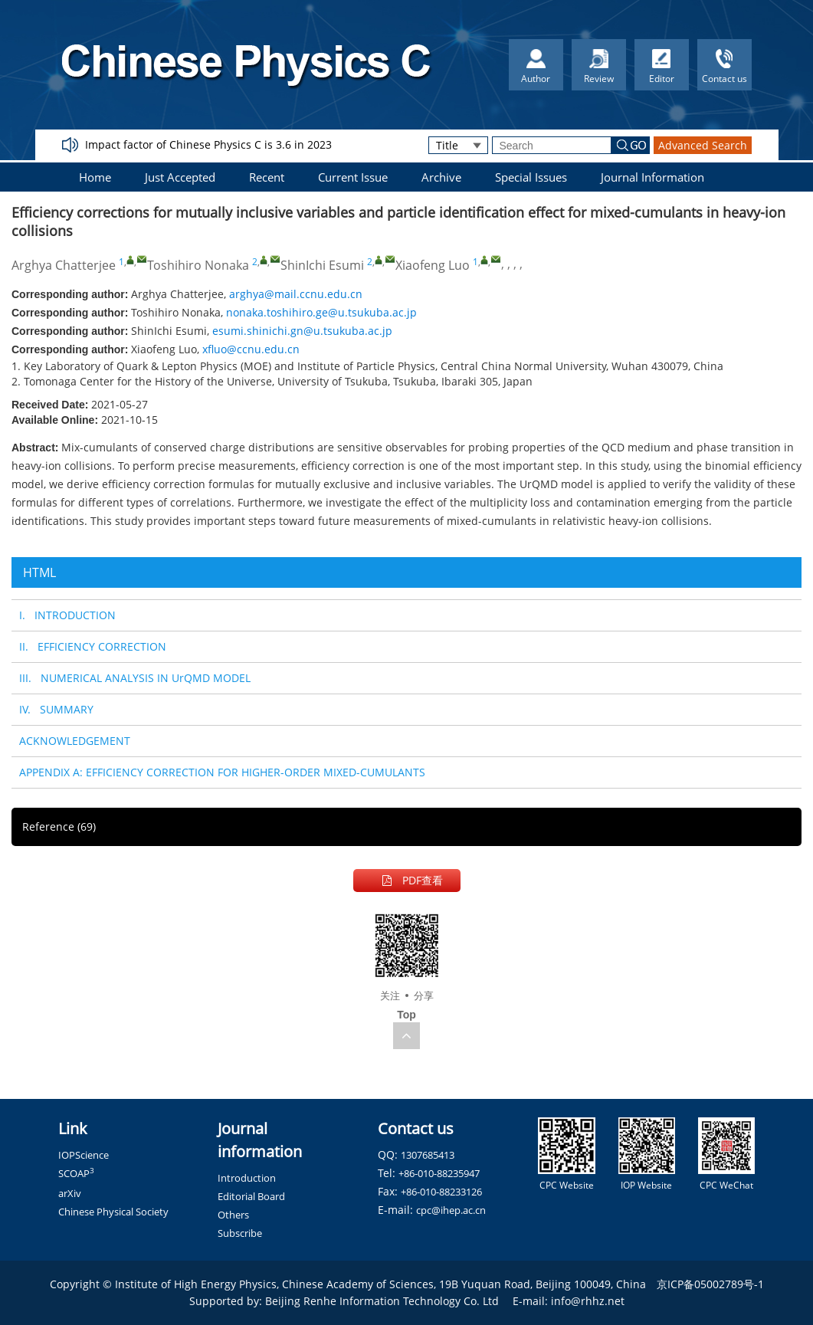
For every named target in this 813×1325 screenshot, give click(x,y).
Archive (441, 177)
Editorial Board (251, 1196)
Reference (59, 826)
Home (95, 177)
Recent (266, 177)
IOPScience (83, 1155)
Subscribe (240, 1233)
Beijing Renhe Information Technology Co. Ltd (382, 1301)
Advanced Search (702, 145)
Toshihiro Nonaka (198, 265)
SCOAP (76, 1173)
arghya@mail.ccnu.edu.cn (295, 294)
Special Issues (531, 177)
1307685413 (427, 1155)
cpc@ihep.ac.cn (451, 1210)
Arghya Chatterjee (63, 265)
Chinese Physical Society (113, 1211)
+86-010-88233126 (441, 1192)
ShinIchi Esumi (322, 265)
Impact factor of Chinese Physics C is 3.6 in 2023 (208, 144)
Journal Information (652, 177)
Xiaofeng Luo (432, 265)
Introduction (247, 1178)
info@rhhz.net (588, 1301)
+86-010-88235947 (439, 1173)
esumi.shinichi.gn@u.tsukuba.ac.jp (302, 330)
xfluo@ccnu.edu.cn (251, 349)
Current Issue (353, 177)
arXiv (69, 1193)
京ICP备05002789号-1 (710, 1284)
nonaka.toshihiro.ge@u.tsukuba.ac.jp (321, 312)
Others (233, 1215)
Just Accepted (180, 177)
